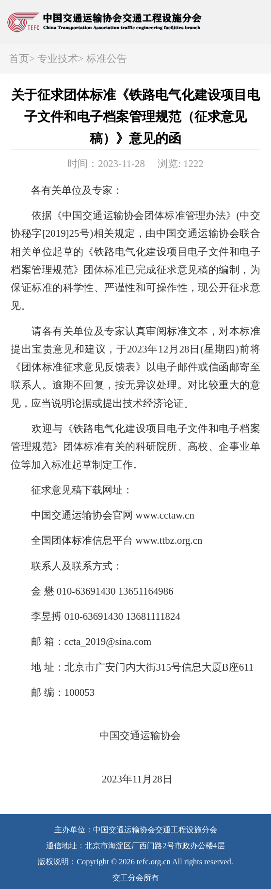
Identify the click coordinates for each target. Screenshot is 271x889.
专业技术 (57, 58)
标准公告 (106, 58)
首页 (19, 58)
